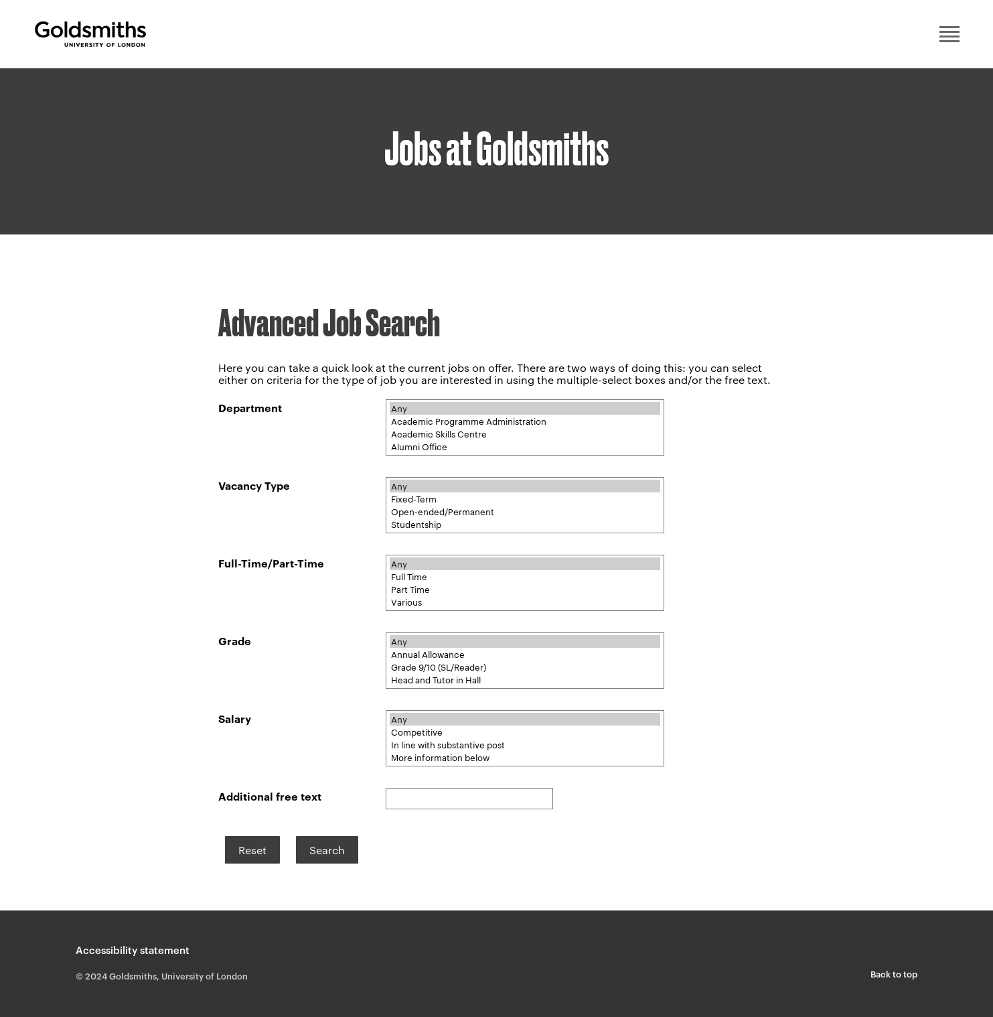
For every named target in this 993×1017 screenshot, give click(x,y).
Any (525, 408)
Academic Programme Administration (525, 421)
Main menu (949, 34)
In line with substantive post (525, 744)
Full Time (525, 576)
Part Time (525, 589)
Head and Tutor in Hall (525, 679)
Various (525, 602)
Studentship (525, 524)
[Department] (525, 427)
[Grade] (525, 660)
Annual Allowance (525, 654)
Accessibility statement (132, 950)
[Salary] (525, 738)
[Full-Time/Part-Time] (525, 583)
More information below (525, 757)
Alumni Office (525, 446)
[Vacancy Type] (525, 505)
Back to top (893, 973)
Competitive (525, 732)
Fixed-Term (525, 498)
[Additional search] (469, 798)
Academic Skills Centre (525, 433)
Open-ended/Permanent (525, 511)
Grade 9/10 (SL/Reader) (525, 667)
